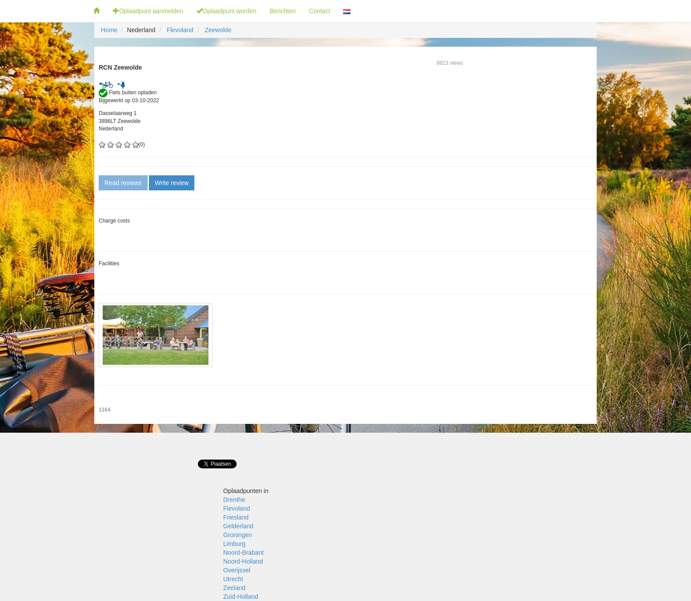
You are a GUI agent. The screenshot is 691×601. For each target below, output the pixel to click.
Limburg (234, 543)
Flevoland (180, 29)
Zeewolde (217, 29)
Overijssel (236, 570)
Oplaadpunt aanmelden (148, 11)
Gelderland (238, 526)
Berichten (283, 11)
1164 (105, 410)
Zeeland (234, 587)
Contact (319, 11)
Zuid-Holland (240, 596)
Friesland (236, 517)
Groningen (237, 534)
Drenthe (234, 499)
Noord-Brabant (243, 552)
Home (109, 29)
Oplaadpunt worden (226, 11)
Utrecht (233, 578)
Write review (172, 182)
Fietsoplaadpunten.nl (43, 11)
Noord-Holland (243, 561)
